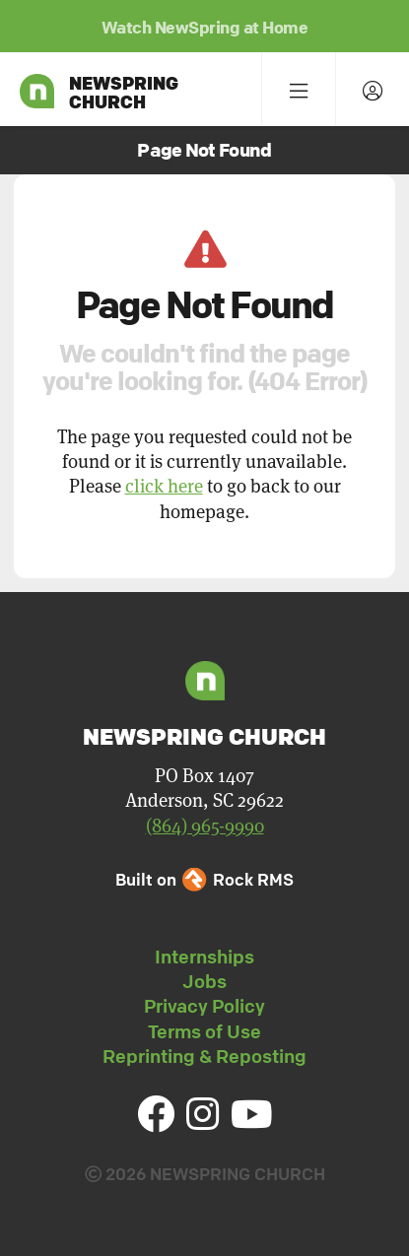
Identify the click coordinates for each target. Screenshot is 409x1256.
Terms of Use (204, 1031)
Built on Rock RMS (204, 879)
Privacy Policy (204, 1006)
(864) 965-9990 (205, 825)
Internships (204, 956)
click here (164, 485)
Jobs (204, 981)
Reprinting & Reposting (204, 1056)
